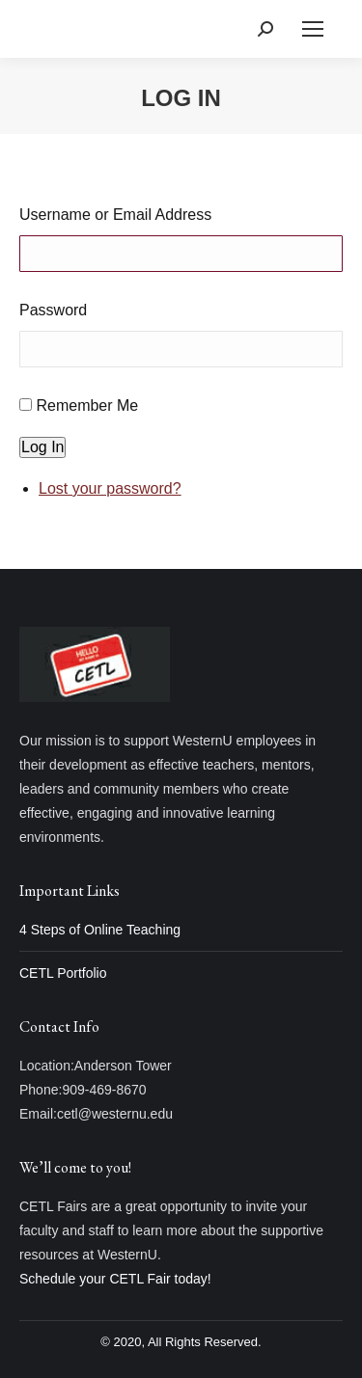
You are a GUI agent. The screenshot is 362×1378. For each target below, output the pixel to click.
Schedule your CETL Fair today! (115, 1278)
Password (53, 310)
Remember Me (87, 405)
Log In (42, 447)
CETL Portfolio (63, 973)
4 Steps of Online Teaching (100, 929)
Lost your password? (110, 488)
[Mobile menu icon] (312, 28)
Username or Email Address (115, 214)
